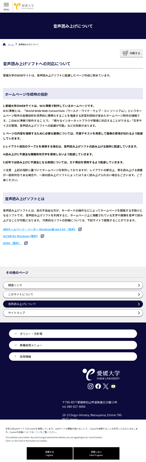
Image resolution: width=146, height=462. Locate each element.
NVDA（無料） (12, 243)
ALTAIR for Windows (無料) (20, 236)
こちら (37, 432)
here (13, 440)
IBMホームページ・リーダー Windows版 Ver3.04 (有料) (39, 229)
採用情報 (25, 357)
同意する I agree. (49, 453)
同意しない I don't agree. (96, 453)
